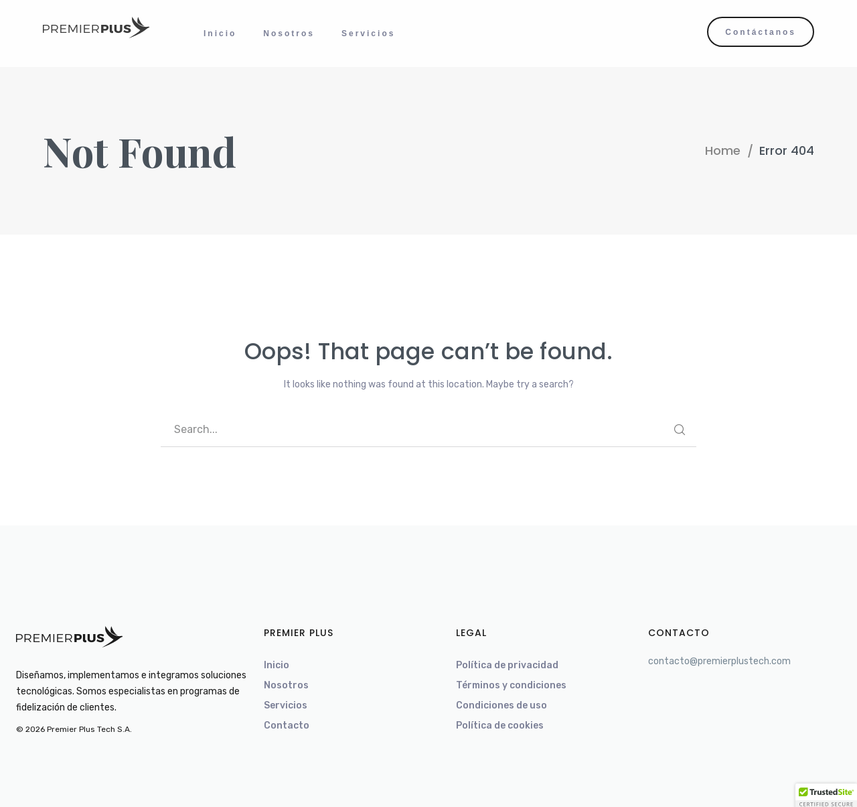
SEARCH (679, 429)
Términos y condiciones (511, 685)
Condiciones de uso (501, 705)
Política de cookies (500, 725)
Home (723, 150)
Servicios (285, 705)
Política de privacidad (507, 665)
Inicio (276, 665)
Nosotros (286, 685)
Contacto (286, 725)
